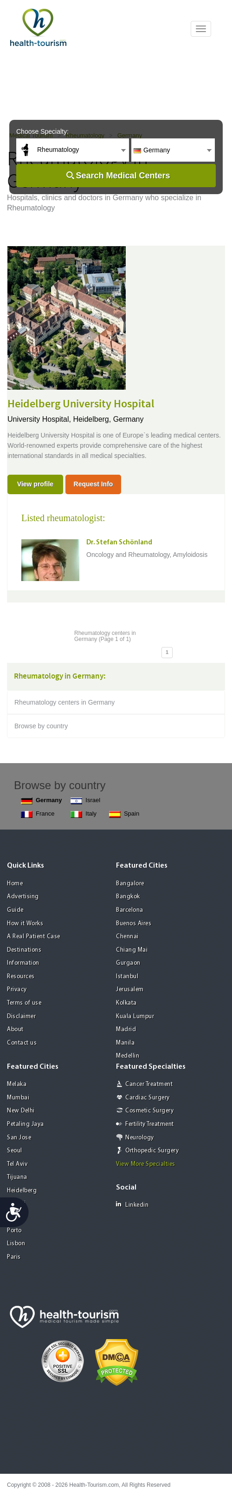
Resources (21, 977)
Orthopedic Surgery (152, 1151)
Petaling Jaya (25, 1124)
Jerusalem (130, 990)
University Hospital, (40, 419)
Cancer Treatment (149, 1084)
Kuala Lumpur (135, 1016)
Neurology (139, 1138)
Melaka (16, 1084)
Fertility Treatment (149, 1124)
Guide (15, 910)
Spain (124, 814)
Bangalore (130, 884)
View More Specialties (145, 1164)
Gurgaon (128, 963)
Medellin (127, 1056)
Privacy (17, 990)
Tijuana (17, 1177)
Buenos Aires (133, 924)
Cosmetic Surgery (149, 1111)
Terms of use (24, 1003)
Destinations (24, 950)
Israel (85, 800)
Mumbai (18, 1098)
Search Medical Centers (123, 175)
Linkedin (132, 1204)
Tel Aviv (17, 1164)
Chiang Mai (132, 950)
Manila (125, 1043)
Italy (84, 814)
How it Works (25, 924)
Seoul (14, 1151)
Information (23, 963)
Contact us (22, 1043)
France (37, 814)
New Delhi (21, 1111)
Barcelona (129, 910)
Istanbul (127, 977)
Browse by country (41, 726)
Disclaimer (21, 1016)
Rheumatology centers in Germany (64, 702)
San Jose (19, 1138)
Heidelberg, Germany (108, 419)
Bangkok (128, 897)
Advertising (23, 897)
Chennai (127, 937)
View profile (35, 484)
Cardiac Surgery (147, 1098)
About (15, 1029)
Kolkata (126, 1003)
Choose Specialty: (42, 131)
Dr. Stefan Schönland (119, 542)
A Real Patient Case (33, 937)
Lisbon (16, 1244)
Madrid (126, 1029)
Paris (14, 1257)
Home (15, 884)
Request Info (93, 484)
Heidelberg (22, 1191)
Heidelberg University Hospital (81, 404)
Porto (14, 1231)
